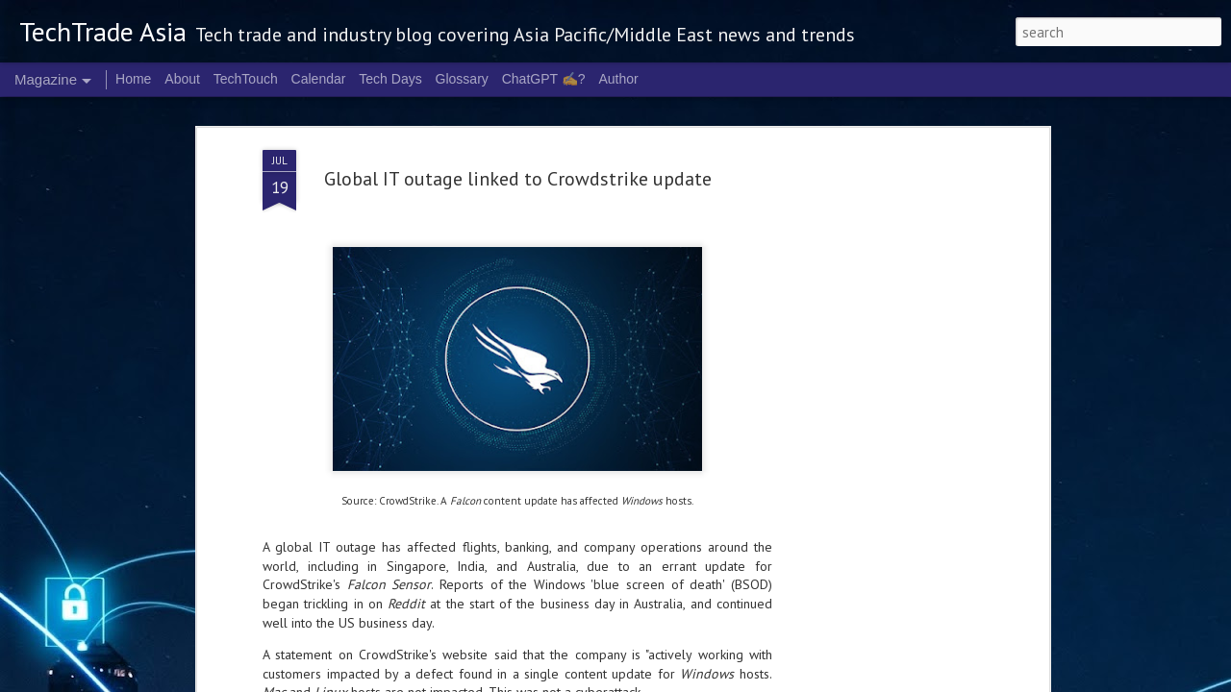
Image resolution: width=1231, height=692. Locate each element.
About (182, 78)
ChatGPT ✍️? (544, 78)
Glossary (462, 78)
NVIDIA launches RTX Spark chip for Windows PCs (508, 662)
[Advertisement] (878, 314)
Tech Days (390, 78)
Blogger (870, 680)
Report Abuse (922, 680)
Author (618, 78)
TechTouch (246, 78)
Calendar (318, 78)
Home (133, 78)
